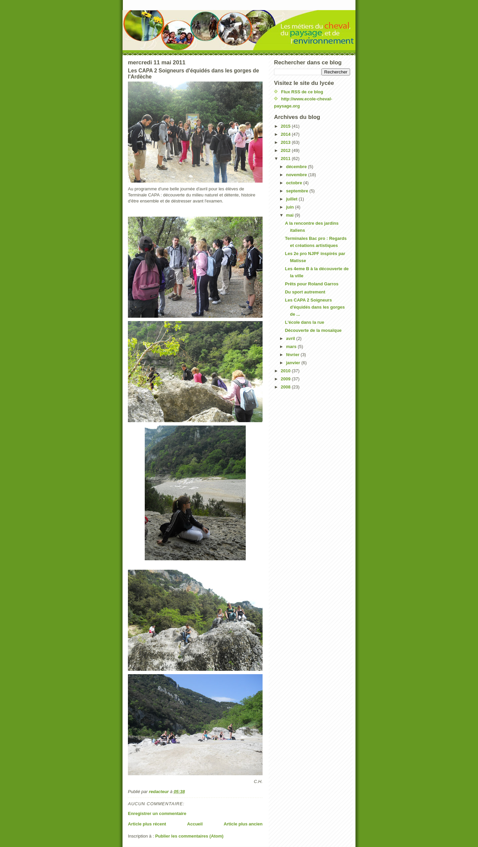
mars (292, 346)
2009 (286, 378)
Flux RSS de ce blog (302, 91)
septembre (297, 190)
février (293, 354)
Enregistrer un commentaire (157, 813)
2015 (286, 126)
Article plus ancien (243, 823)
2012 (286, 150)
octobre (294, 182)
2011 (286, 158)
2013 (286, 142)
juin (290, 207)
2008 (286, 386)
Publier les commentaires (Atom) (189, 836)
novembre (297, 174)
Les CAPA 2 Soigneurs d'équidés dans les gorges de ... (315, 307)
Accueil (195, 823)
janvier (294, 362)
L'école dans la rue (304, 322)
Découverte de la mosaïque (313, 330)
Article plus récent (147, 823)
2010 (286, 370)
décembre (297, 166)
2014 (286, 134)
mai (290, 215)
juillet (292, 198)
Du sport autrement (305, 291)
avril (291, 338)
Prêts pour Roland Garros (311, 283)
